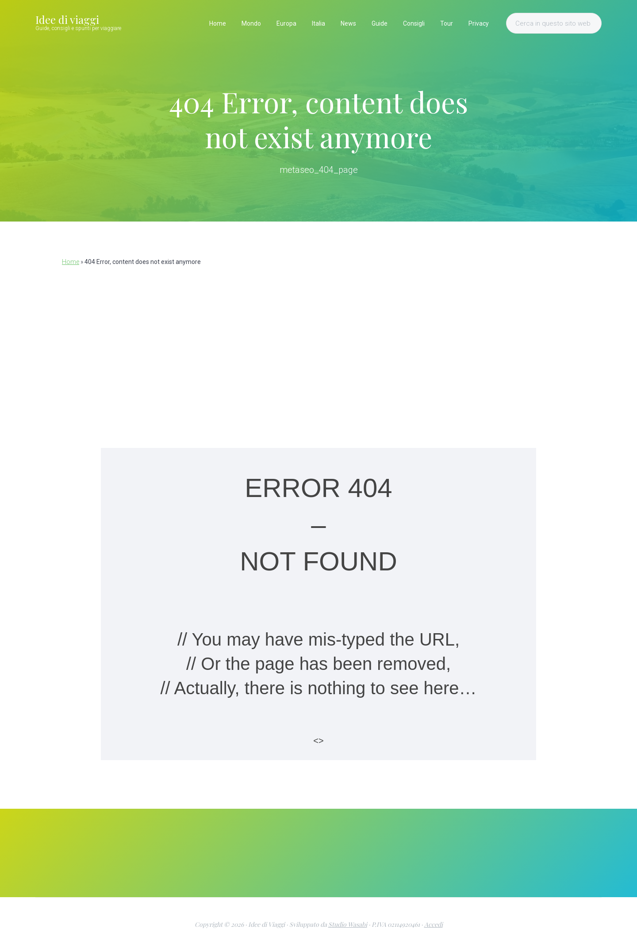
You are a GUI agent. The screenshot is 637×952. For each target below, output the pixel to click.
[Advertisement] (318, 351)
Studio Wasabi (347, 924)
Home (70, 261)
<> (318, 741)
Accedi (433, 924)
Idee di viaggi (67, 19)
